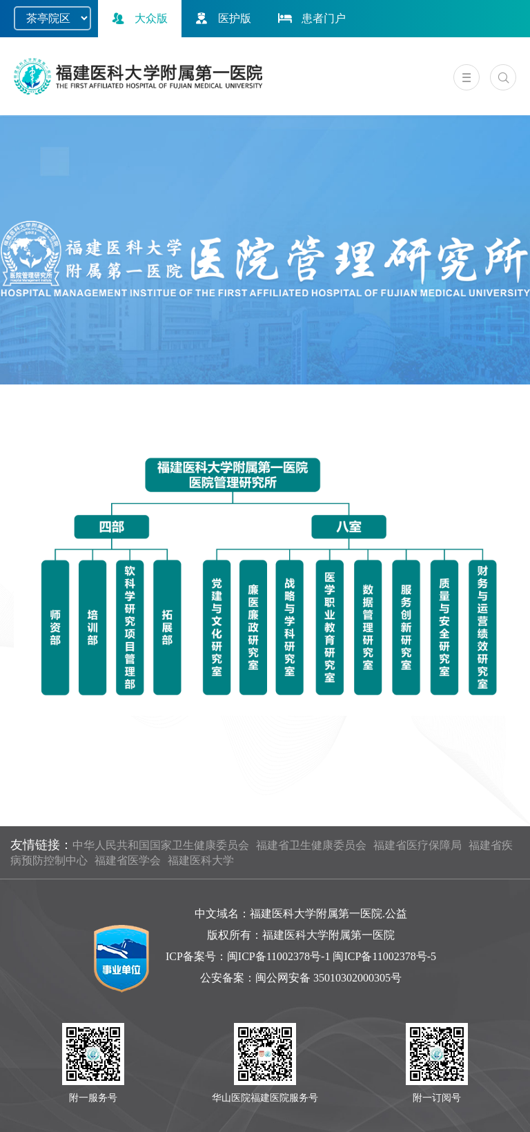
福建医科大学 (201, 860)
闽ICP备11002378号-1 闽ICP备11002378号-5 (331, 956)
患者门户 (310, 18)
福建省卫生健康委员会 (311, 845)
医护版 (221, 18)
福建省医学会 (128, 860)
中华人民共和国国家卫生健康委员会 (160, 845)
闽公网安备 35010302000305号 (328, 978)
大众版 (138, 18)
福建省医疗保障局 (417, 845)
